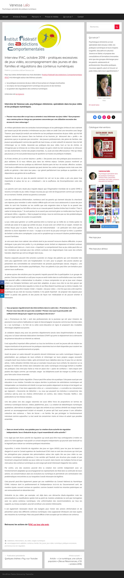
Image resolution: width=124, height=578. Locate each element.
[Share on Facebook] (2, 282)
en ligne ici (20, 94)
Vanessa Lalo (29, 70)
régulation (21, 546)
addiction (23, 543)
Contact (81, 17)
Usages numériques (38, 541)
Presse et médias (51, 17)
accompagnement (13, 543)
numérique (58, 543)
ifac (40, 543)
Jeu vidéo (28, 541)
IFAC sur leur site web (39, 524)
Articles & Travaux (20, 17)
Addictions (10, 541)
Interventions (19, 541)
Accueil (5, 17)
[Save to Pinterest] (2, 291)
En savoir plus (94, 105)
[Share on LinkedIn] (2, 295)
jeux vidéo (50, 543)
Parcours (36, 17)
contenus (30, 543)
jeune (44, 543)
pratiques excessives (69, 543)
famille (36, 543)
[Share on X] (2, 287)
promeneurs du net (11, 546)
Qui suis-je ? (68, 17)
